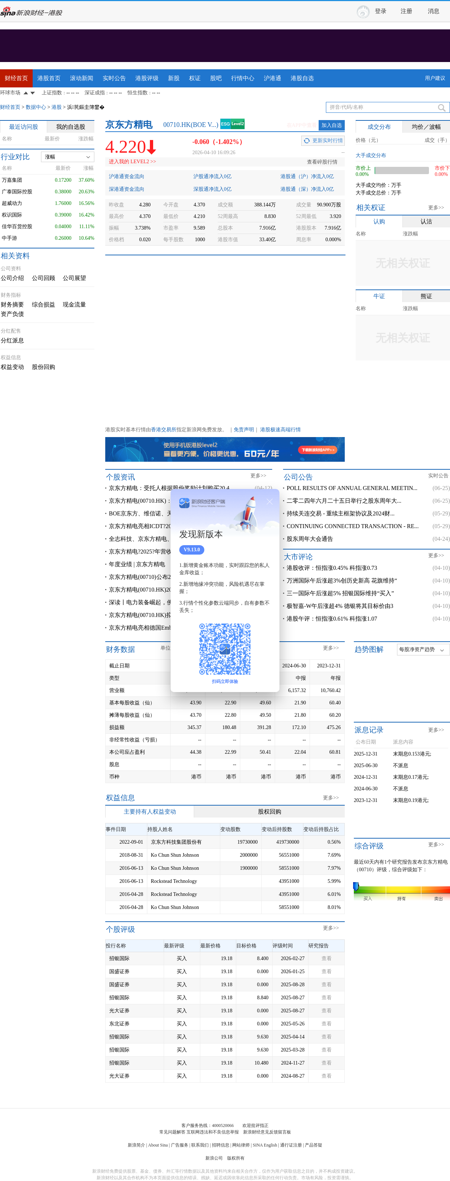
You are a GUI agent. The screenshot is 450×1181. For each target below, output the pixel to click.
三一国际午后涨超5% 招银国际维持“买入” (340, 593)
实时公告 (114, 78)
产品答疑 (313, 1145)
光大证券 (119, 1010)
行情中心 (242, 78)
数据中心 (36, 107)
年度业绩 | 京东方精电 (137, 564)
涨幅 (50, 157)
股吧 (216, 78)
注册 (406, 11)
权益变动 (12, 367)
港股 (57, 107)
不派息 (400, 765)
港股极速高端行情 (280, 429)
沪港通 (272, 78)
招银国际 (119, 958)
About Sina (158, 1145)
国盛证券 (119, 971)
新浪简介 (136, 1145)
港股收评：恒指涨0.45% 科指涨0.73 (332, 568)
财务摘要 (12, 304)
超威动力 (12, 203)
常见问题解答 (172, 1132)
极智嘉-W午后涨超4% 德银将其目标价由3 (340, 606)
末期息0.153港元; (412, 754)
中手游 (9, 238)
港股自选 (302, 78)
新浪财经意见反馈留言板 (267, 1132)
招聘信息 (220, 1145)
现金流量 (74, 304)
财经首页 (16, 78)
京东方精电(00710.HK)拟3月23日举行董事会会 (168, 615)
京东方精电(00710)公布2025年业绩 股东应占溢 (168, 577)
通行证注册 (291, 1145)
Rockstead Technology (174, 881)
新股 (174, 78)
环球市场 (10, 92)
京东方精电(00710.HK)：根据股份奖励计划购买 (169, 501)
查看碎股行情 (322, 162)
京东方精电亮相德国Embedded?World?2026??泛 (168, 628)
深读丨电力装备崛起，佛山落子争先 (155, 602)
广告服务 (179, 1145)
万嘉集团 (12, 180)
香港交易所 (163, 429)
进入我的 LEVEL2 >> (132, 161)
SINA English (265, 1145)
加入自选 (332, 125)
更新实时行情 (327, 140)
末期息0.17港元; (411, 777)
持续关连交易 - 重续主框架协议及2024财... (340, 513)
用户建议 (435, 78)
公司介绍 (12, 278)
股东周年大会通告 (310, 539)
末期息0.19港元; (411, 800)
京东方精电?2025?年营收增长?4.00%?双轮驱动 (168, 551)
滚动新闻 (81, 78)
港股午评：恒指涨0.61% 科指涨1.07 (332, 619)
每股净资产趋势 (417, 649)
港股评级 (147, 78)
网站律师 (241, 1145)
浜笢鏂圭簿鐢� (86, 107)
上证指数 (52, 92)
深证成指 (95, 92)
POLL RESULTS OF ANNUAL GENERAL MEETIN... (352, 488)
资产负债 (12, 314)
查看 (327, 958)
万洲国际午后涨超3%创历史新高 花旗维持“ (342, 580)
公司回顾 (43, 278)
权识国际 (12, 215)
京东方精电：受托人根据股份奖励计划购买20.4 (169, 488)
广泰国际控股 (17, 191)
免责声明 (244, 429)
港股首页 (49, 78)
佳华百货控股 (17, 226)
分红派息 (12, 340)
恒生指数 (137, 92)
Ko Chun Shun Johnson (175, 855)
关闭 (269, 501)
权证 (195, 78)
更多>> (436, 207)
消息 (433, 11)
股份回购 (43, 367)
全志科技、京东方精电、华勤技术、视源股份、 (170, 539)
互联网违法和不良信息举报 (213, 1132)
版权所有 (236, 1158)
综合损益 (43, 304)
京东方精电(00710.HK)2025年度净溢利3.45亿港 (169, 590)
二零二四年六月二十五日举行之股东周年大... (344, 501)
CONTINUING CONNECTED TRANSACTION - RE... (353, 526)
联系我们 (200, 1145)
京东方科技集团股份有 (176, 842)
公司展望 (74, 278)
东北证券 (119, 1023)
